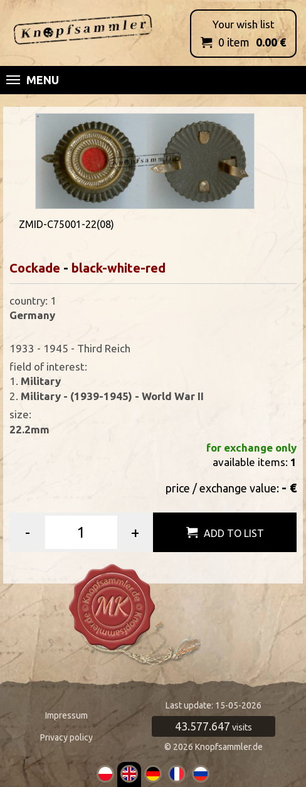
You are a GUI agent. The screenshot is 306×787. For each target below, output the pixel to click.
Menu (32, 79)
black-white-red (118, 268)
